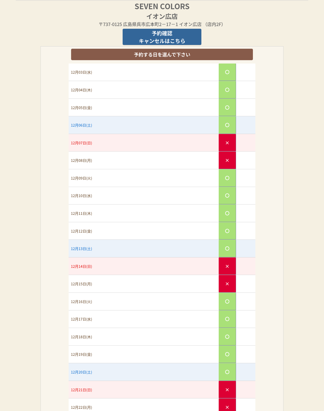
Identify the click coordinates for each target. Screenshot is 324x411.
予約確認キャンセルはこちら (162, 36)
